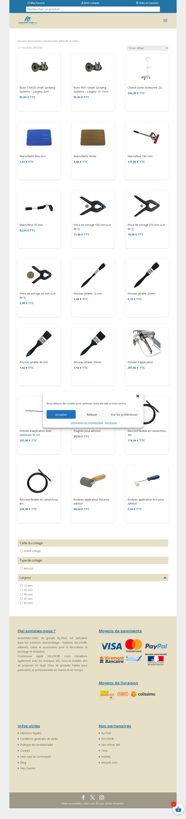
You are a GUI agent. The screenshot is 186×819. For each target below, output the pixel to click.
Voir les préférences (124, 414)
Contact (25, 750)
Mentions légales (30, 733)
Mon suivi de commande (35, 756)
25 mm (28, 590)
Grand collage (32, 551)
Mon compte (90, 3)
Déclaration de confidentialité (87, 422)
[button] (138, 396)
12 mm (28, 585)
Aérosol (28, 568)
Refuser (92, 414)
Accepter (61, 414)
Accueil (22, 41)
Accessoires (35, 41)
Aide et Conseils (147, 3)
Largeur (93, 578)
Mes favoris (36, 3)
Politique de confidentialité (36, 745)
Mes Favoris (27, 768)
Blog (23, 762)
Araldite (106, 756)
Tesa (104, 750)
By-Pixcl (106, 733)
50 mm (28, 603)
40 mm (28, 594)
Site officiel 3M (110, 745)
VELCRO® (107, 739)
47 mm (28, 598)
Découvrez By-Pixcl (91, 798)
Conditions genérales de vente (39, 739)
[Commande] (147, 48)
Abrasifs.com (109, 762)
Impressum (111, 422)
